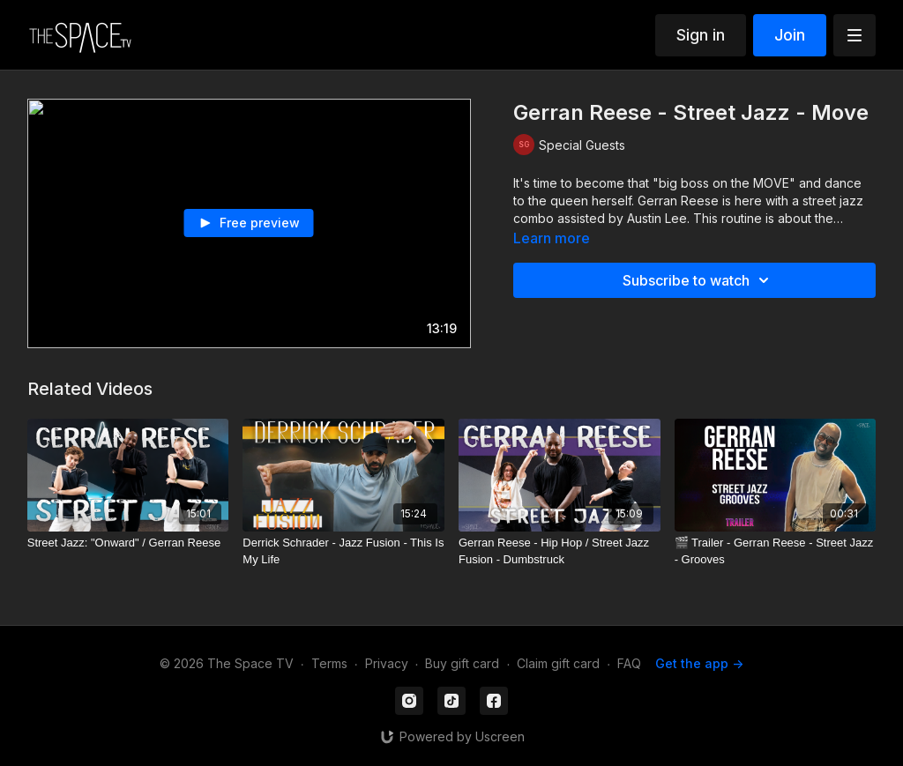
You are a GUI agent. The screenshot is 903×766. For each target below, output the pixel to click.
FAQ (629, 663)
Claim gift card (558, 663)
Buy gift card (462, 663)
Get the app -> (699, 663)
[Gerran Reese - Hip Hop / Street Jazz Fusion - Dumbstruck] (559, 551)
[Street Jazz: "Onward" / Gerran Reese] (128, 543)
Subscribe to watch (698, 280)
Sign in (700, 35)
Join (789, 35)
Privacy (386, 663)
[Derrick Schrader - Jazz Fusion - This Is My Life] (343, 551)
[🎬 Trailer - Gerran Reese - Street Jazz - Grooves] (776, 551)
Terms (329, 663)
